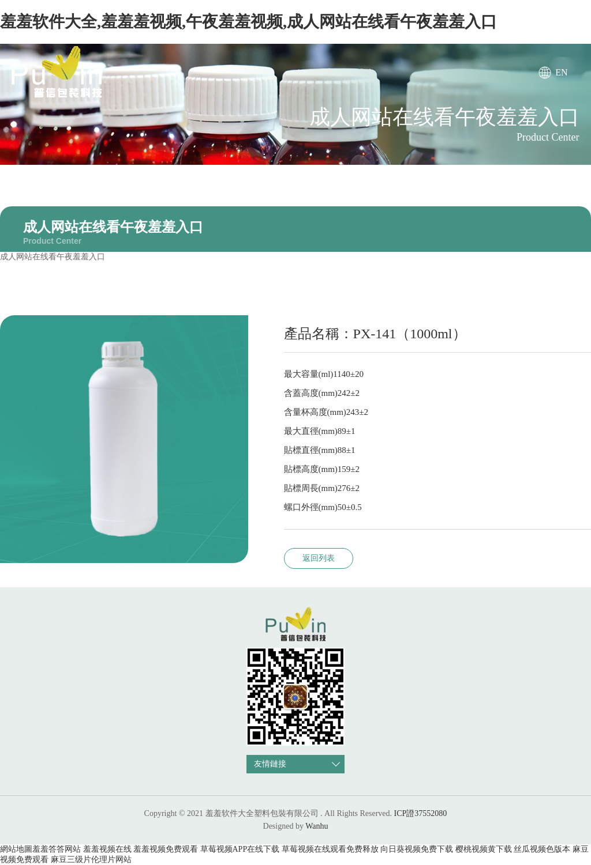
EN (561, 72)
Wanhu (316, 826)
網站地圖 (16, 849)
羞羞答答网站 (56, 849)
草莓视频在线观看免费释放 (330, 849)
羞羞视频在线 (107, 849)
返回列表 (318, 558)
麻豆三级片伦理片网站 (91, 859)
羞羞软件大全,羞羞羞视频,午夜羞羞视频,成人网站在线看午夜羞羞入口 (248, 22)
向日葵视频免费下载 (416, 849)
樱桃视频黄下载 (483, 849)
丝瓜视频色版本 (542, 849)
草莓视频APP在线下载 (240, 849)
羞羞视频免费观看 (165, 849)
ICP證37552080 (420, 813)
